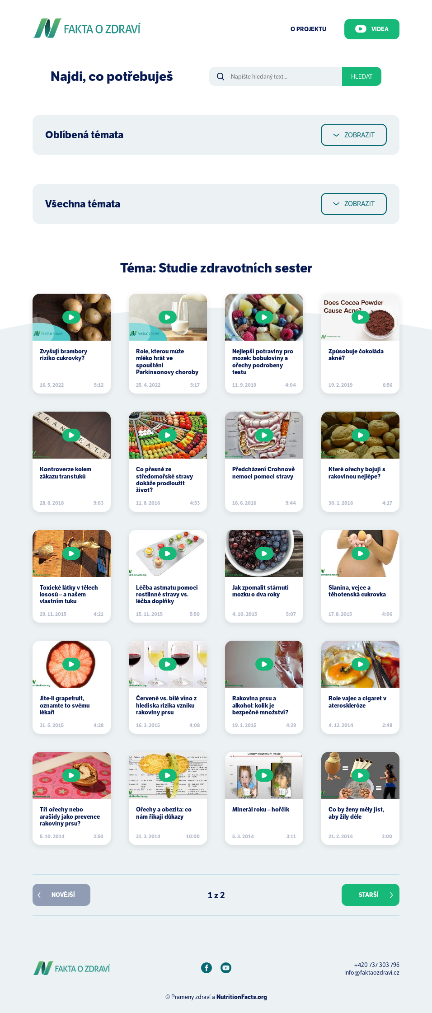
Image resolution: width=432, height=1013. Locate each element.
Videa (372, 29)
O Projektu (308, 29)
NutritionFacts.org (241, 997)
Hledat (361, 76)
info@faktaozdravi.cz (371, 972)
